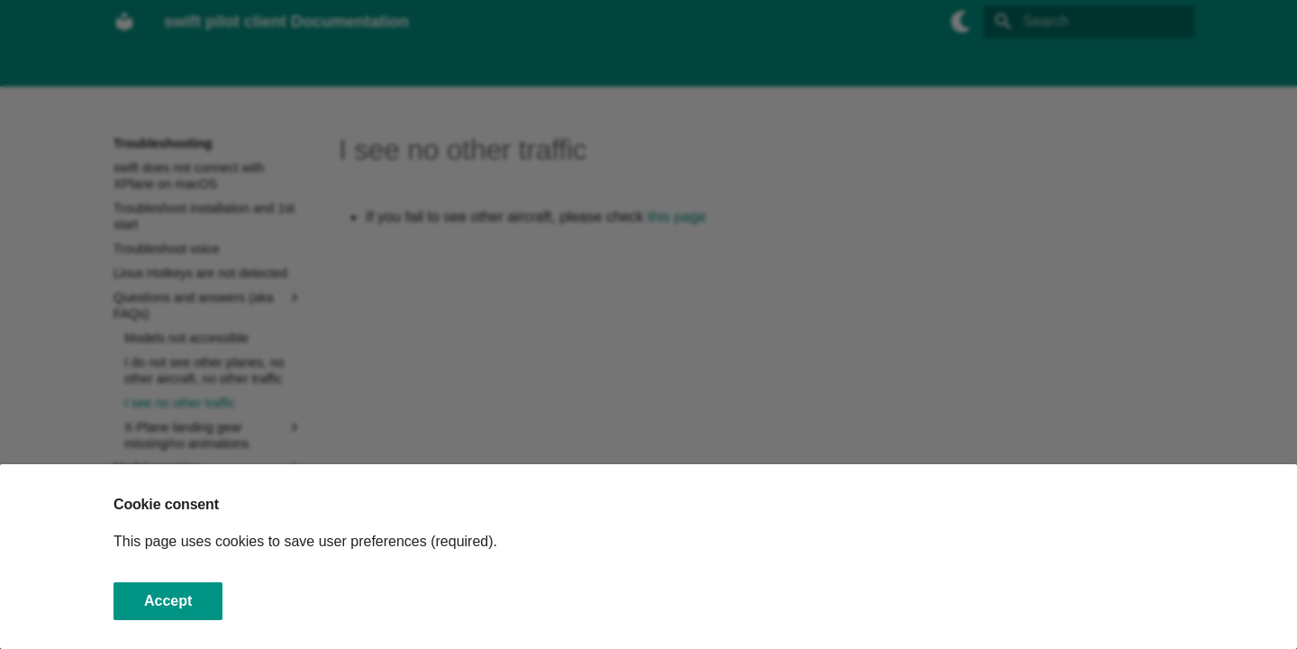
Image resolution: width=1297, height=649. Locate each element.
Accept (168, 600)
